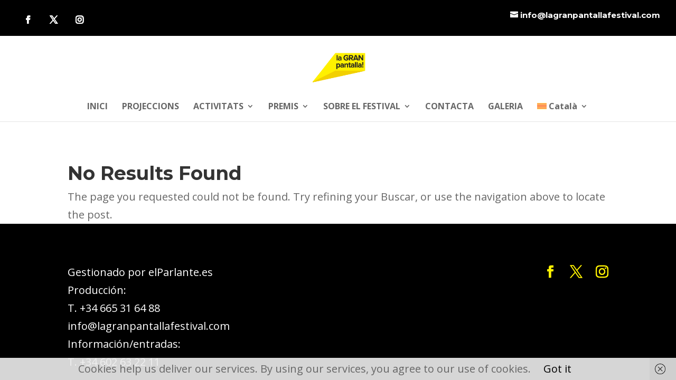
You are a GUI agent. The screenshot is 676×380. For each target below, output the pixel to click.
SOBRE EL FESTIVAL (361, 107)
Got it (557, 369)
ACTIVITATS (218, 107)
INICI (97, 107)
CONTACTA (449, 107)
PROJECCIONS (150, 107)
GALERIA (505, 107)
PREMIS (283, 107)
